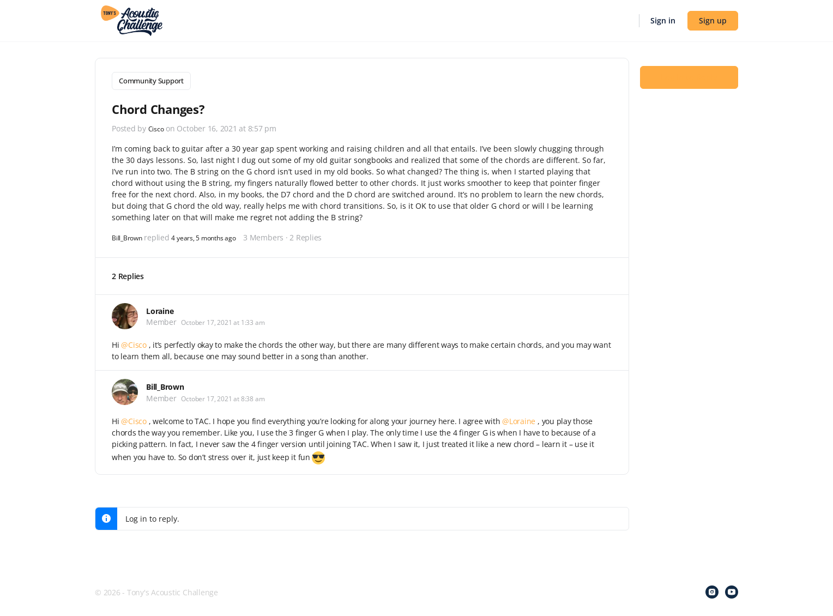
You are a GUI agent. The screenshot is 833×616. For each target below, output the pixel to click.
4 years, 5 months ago (216, 235)
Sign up (713, 20)
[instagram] (712, 589)
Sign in (662, 20)
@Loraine (518, 419)
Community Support (151, 81)
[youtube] (731, 589)
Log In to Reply (689, 76)
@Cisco (134, 342)
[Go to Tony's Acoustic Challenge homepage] (131, 19)
